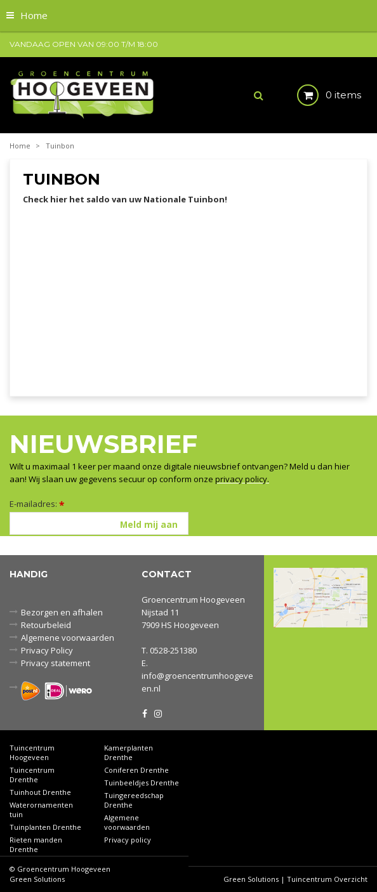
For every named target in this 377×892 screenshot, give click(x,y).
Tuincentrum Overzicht (327, 879)
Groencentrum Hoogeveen (193, 599)
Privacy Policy (47, 650)
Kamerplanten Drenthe (128, 752)
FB (145, 712)
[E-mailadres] (99, 523)
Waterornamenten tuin (41, 809)
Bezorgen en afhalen (62, 612)
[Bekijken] (318, 95)
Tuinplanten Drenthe (45, 827)
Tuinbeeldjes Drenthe (141, 782)
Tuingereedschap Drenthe (134, 800)
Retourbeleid (46, 625)
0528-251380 (173, 650)
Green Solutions (37, 879)
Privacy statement (55, 663)
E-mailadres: (37, 503)
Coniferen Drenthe (136, 770)
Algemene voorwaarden (67, 637)
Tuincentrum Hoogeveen (32, 752)
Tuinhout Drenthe (40, 792)
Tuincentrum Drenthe (32, 774)
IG (157, 712)
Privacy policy (127, 839)
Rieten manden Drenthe (36, 844)
